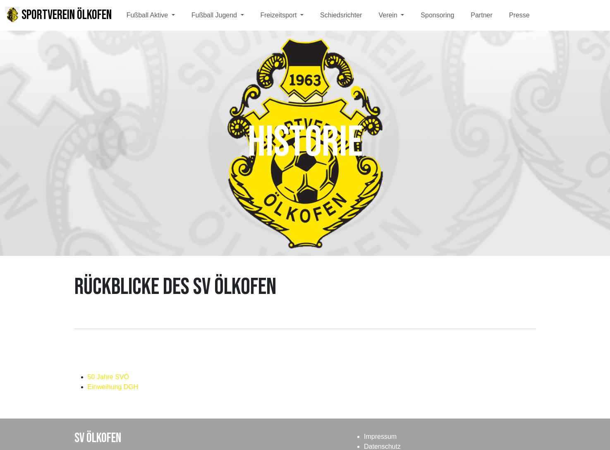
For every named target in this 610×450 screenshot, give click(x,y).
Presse (519, 15)
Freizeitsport (280, 15)
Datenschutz (382, 446)
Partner (481, 15)
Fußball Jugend (215, 15)
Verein (388, 15)
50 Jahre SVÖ (108, 376)
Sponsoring (437, 15)
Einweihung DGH (113, 386)
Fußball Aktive (148, 15)
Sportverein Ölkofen (58, 15)
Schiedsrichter (341, 15)
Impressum (380, 436)
